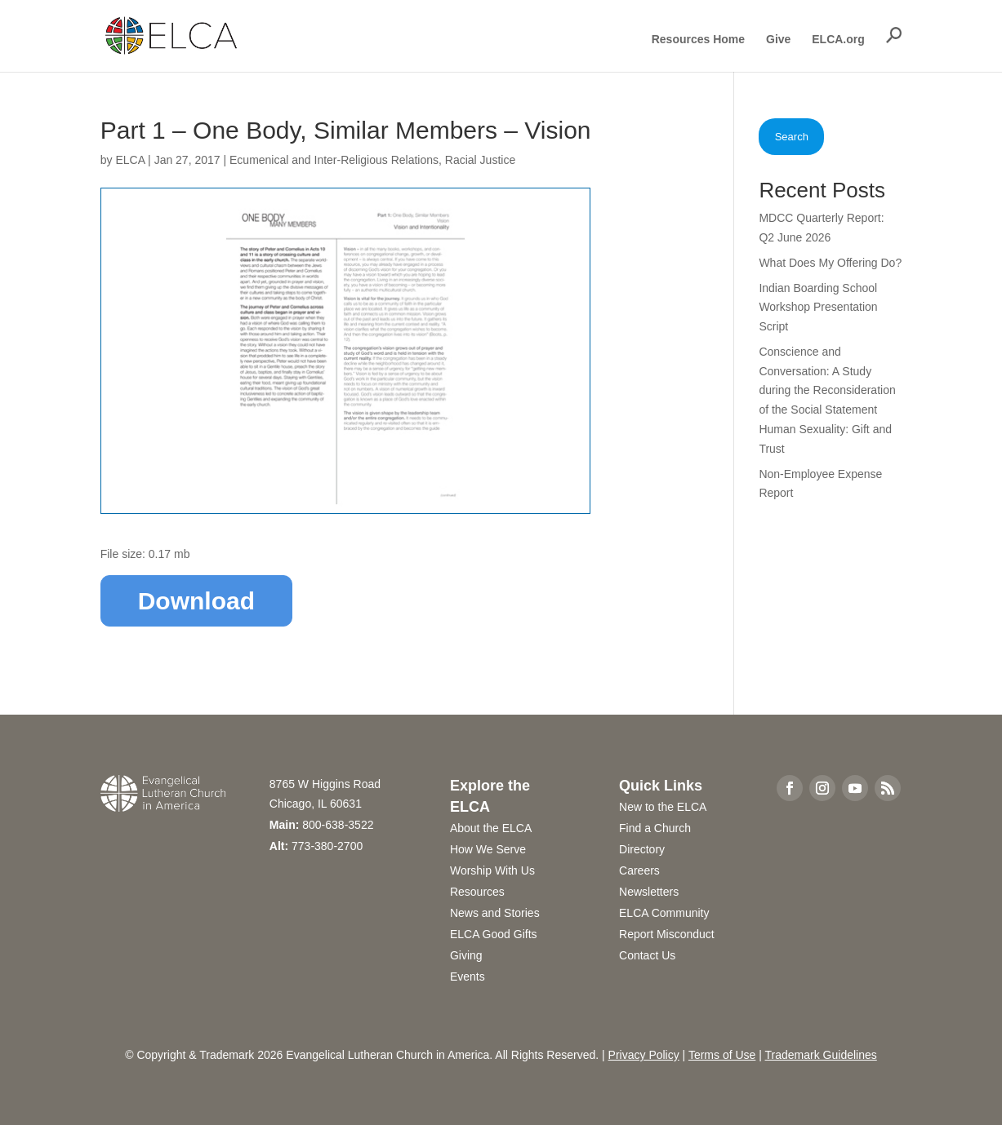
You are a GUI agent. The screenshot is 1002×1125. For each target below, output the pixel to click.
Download (196, 600)
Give (778, 39)
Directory (642, 849)
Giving (466, 955)
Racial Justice (480, 159)
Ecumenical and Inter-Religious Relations (334, 159)
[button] (894, 35)
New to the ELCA (662, 806)
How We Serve (488, 849)
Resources (477, 891)
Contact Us (647, 955)
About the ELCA (491, 828)
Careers (639, 870)
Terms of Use (721, 1054)
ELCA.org (838, 39)
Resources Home (698, 39)
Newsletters (649, 891)
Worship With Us (492, 870)
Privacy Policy (643, 1054)
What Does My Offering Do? (830, 262)
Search (791, 137)
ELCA (130, 159)
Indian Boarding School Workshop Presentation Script (818, 307)
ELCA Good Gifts (493, 934)
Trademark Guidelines (821, 1054)
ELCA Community (664, 912)
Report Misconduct (667, 934)
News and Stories (495, 912)
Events (467, 976)
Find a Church (655, 828)
